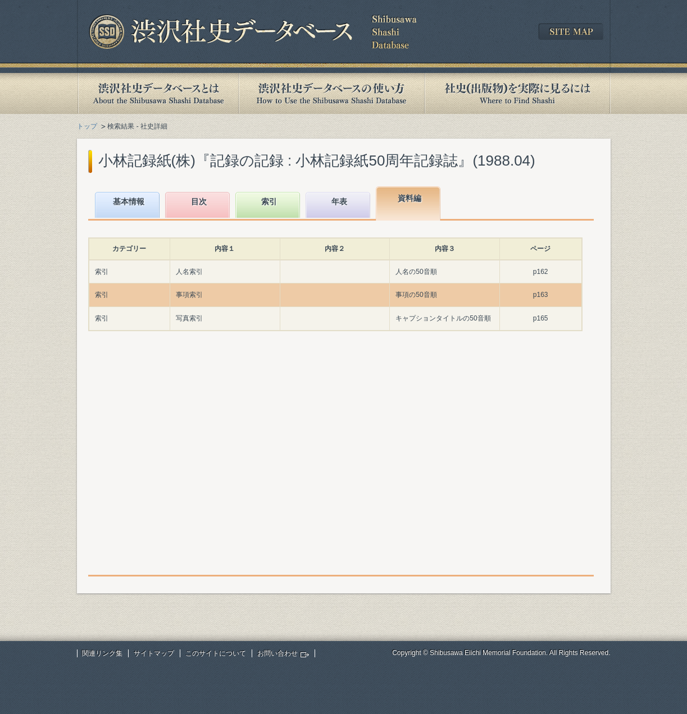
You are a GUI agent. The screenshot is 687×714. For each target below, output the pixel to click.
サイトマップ (154, 653)
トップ (87, 126)
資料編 (409, 198)
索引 (269, 201)
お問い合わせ (277, 653)
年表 (339, 201)
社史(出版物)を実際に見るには (517, 93)
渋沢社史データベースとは (157, 93)
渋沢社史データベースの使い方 (331, 93)
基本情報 (128, 201)
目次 (199, 201)
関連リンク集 (102, 653)
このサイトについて (215, 653)
